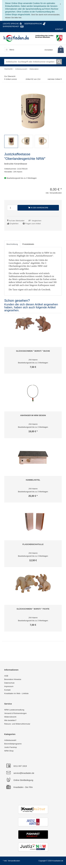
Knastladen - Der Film (23, 787)
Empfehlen (14, 224)
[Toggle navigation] (6, 49)
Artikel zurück (11, 79)
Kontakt (59, 29)
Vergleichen (36, 221)
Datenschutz (9, 683)
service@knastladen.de (23, 773)
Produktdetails (28, 244)
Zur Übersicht (9, 76)
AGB (6, 676)
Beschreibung (12, 244)
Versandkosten (14, 861)
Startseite (8, 69)
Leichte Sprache (11, 24)
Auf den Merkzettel (16, 221)
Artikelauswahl (10, 740)
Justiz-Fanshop (10, 747)
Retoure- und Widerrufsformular (17, 724)
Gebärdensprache (33, 24)
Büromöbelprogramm (13, 744)
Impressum (8, 686)
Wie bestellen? (10, 720)
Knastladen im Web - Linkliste (16, 693)
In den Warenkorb (38, 208)
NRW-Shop (8, 751)
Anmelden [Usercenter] (49, 50)
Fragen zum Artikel (33, 224)
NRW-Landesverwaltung (14, 710)
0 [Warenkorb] (60, 50)
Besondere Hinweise (12, 679)
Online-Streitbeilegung (23, 780)
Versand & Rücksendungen (15, 713)
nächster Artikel (54, 79)
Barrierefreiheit (11, 26)
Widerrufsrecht (10, 717)
